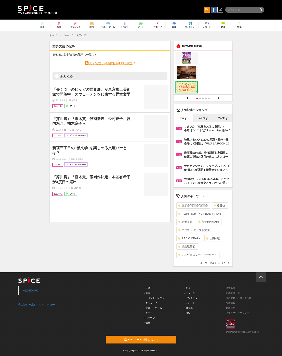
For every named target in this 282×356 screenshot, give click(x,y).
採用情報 (230, 303)
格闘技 (219, 205)
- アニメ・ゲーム (153, 308)
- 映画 (147, 322)
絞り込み (64, 76)
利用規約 (230, 308)
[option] (203, 73)
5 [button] (209, 98)
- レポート (189, 303)
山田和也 (213, 238)
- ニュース (189, 293)
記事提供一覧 (233, 293)
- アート (148, 312)
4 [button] (206, 98)
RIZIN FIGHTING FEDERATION (199, 213)
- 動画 (187, 288)
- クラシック (150, 303)
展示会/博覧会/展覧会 (193, 205)
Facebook (30, 290)
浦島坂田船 (186, 246)
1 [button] (197, 98)
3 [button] (203, 98)
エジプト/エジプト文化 (194, 230)
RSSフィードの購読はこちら (148, 339)
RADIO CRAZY (189, 238)
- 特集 (187, 312)
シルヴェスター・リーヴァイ (197, 254)
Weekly (203, 118)
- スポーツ (149, 317)
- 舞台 (147, 293)
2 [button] (200, 98)
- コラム (188, 308)
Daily (183, 118)
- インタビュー (192, 298)
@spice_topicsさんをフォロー (36, 304)
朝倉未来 (185, 221)
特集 (66, 35)
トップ (53, 35)
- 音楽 (147, 288)
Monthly (222, 118)
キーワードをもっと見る (215, 263)
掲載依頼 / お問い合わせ (238, 298)
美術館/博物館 (208, 221)
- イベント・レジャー (155, 298)
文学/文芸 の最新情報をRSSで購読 (111, 63)
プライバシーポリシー (237, 312)
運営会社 (230, 288)
